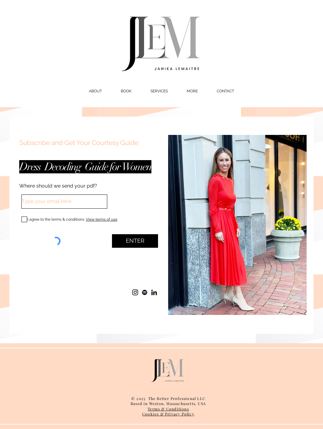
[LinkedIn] (154, 292)
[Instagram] (135, 292)
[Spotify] (145, 292)
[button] (95, 91)
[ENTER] (135, 241)
